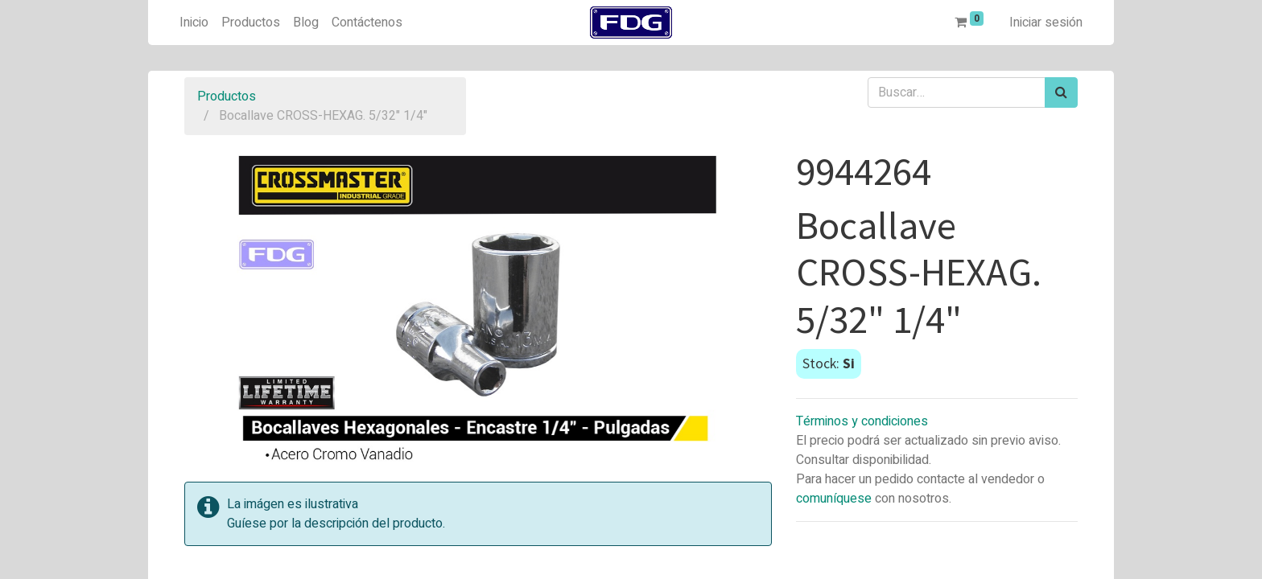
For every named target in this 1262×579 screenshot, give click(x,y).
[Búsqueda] (1061, 92)
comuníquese (834, 498)
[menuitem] (194, 22)
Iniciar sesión (1046, 22)
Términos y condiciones (862, 421)
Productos (226, 96)
